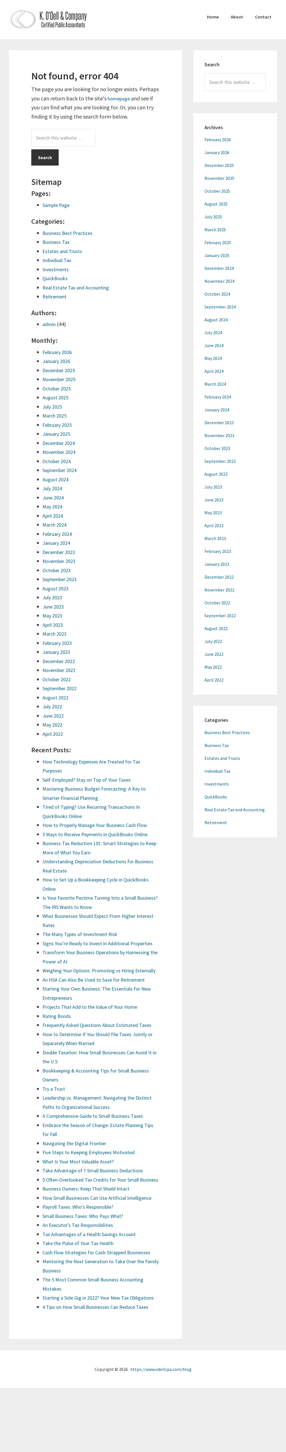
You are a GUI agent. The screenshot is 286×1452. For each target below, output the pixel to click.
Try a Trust (55, 1115)
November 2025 (61, 379)
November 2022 (61, 669)
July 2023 (53, 597)
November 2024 (61, 451)
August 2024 (56, 479)
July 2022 (53, 706)
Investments (57, 269)
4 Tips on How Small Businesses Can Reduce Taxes (100, 1370)
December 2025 (60, 370)
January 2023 (57, 651)
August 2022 (56, 697)
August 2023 (56, 588)
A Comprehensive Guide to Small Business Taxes (98, 1143)
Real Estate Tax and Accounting (79, 287)
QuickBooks (56, 278)
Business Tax (57, 241)
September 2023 (62, 579)
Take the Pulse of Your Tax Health (82, 1288)
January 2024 (57, 542)
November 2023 (61, 560)
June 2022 (54, 715)
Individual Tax (58, 259)
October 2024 (58, 461)
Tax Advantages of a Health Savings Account (94, 1279)
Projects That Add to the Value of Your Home (94, 1024)
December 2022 (60, 660)
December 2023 (60, 551)
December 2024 (60, 442)
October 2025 (58, 388)
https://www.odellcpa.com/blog (161, 1433)
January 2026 (57, 360)
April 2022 (54, 733)
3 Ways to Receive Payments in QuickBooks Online (100, 834)
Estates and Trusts (64, 250)
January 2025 (57, 433)
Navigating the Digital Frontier (78, 1170)
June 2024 (54, 497)
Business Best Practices (69, 232)
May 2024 (53, 506)
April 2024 (54, 515)
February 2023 (59, 642)
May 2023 (53, 615)
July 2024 (53, 488)
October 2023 (58, 570)
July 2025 (53, 406)
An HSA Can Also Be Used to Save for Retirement (99, 997)
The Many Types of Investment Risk (84, 933)
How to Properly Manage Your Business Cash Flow (100, 824)
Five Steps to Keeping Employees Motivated (94, 1179)
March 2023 (55, 633)
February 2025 (59, 424)
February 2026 (59, 351)
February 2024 (59, 533)
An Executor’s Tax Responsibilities (81, 1270)
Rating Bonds (58, 1034)
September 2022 (62, 688)
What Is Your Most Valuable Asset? (82, 1188)
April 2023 (54, 624)
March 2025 (55, 415)
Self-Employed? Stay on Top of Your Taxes (92, 779)
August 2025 (56, 397)
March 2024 (55, 524)
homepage (120, 98)
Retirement (56, 296)
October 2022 (58, 679)
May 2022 (53, 724)
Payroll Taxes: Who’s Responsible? (82, 1252)
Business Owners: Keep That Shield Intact (90, 1224)
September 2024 (62, 469)
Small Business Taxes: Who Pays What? (87, 1261)
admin (49, 323)
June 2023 (54, 606)
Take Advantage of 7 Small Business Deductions (98, 1197)
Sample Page (57, 204)
